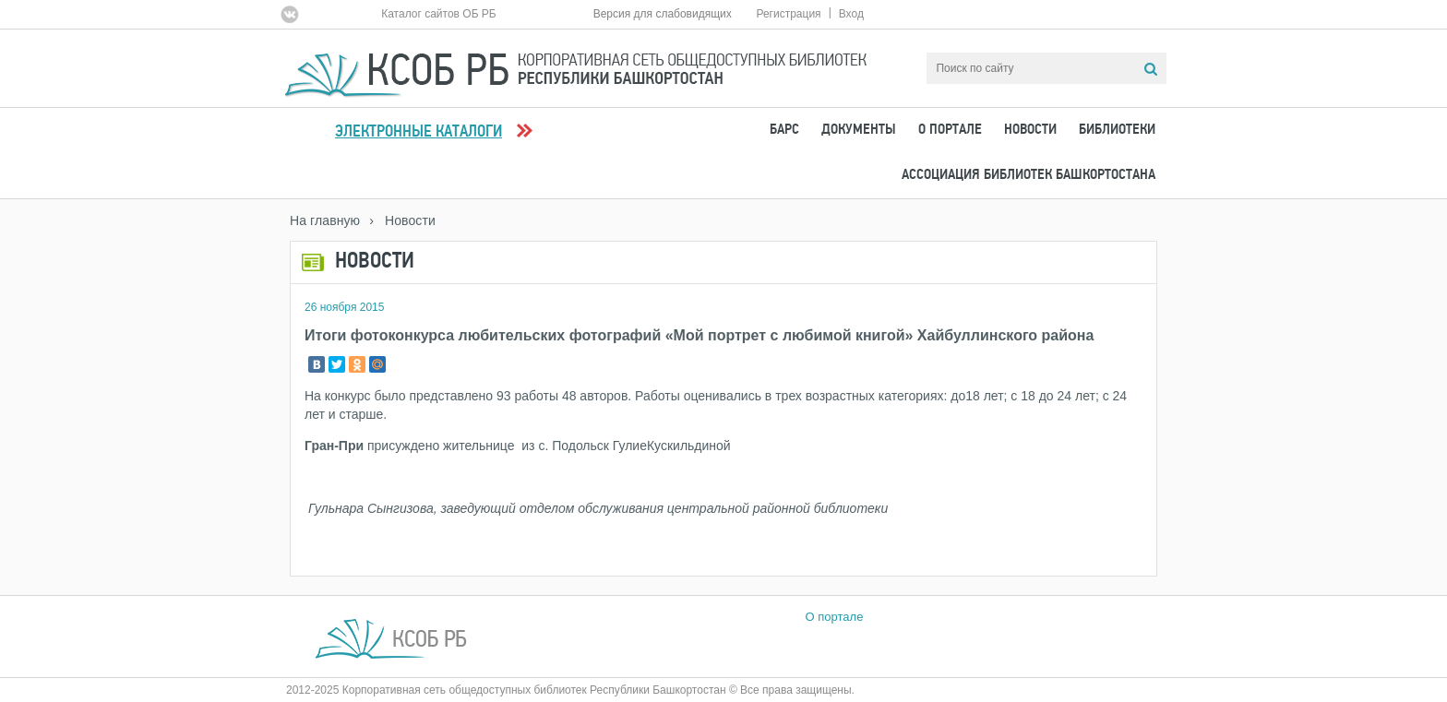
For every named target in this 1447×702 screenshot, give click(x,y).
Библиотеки (1117, 130)
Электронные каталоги (418, 132)
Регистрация (788, 13)
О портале (950, 130)
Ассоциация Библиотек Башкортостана (1028, 175)
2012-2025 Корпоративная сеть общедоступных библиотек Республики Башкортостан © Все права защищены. (570, 690)
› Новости (402, 220)
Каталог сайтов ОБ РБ (438, 13)
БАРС (784, 130)
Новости (1030, 130)
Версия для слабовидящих (662, 13)
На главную (325, 220)
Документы (858, 130)
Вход (851, 13)
